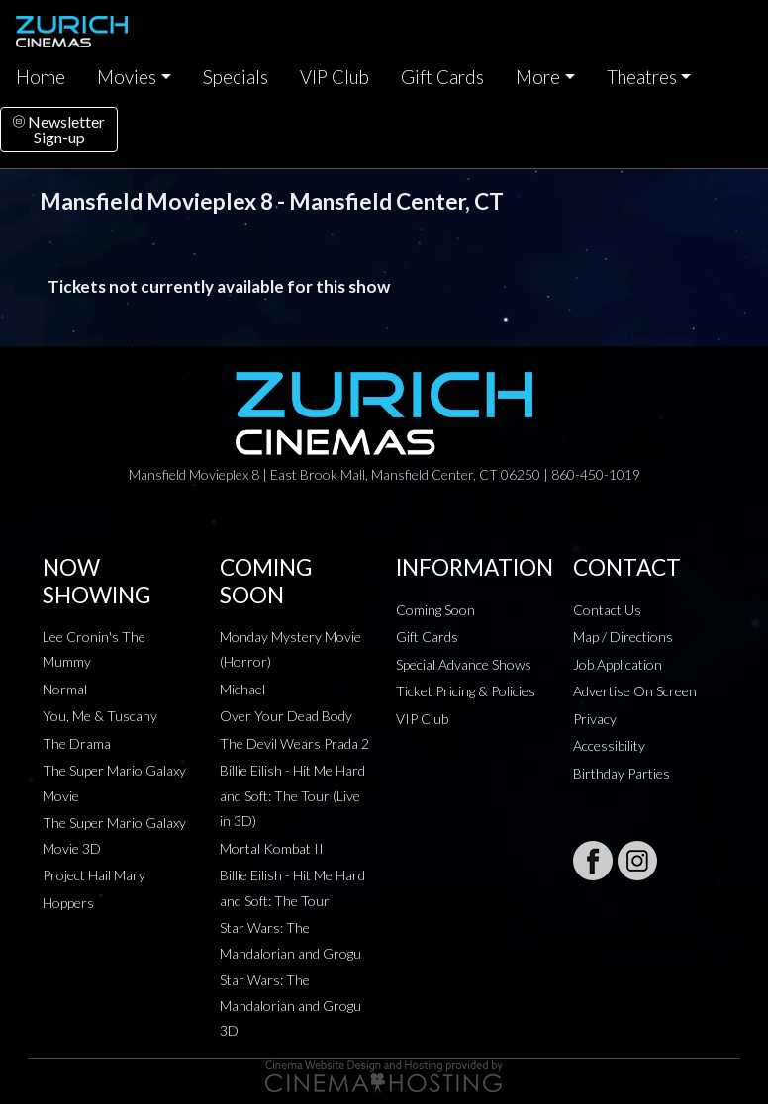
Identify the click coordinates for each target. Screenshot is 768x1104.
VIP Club (334, 77)
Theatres (642, 77)
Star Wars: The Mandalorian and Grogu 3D (290, 1005)
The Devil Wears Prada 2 (294, 743)
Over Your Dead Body (286, 715)
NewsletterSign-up (59, 129)
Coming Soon (435, 609)
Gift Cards (442, 77)
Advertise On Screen (635, 691)
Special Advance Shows (463, 664)
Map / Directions (623, 636)
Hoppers (68, 902)
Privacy (595, 718)
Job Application (617, 664)
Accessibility (609, 745)
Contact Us (607, 609)
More (538, 77)
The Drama (77, 743)
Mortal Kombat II (272, 848)
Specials (235, 77)
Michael (242, 689)
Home (40, 77)
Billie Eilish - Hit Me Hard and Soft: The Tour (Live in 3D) (292, 795)
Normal (65, 689)
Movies (126, 77)
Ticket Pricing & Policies (465, 691)
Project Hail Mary (94, 875)
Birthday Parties (621, 773)
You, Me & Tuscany (100, 715)
